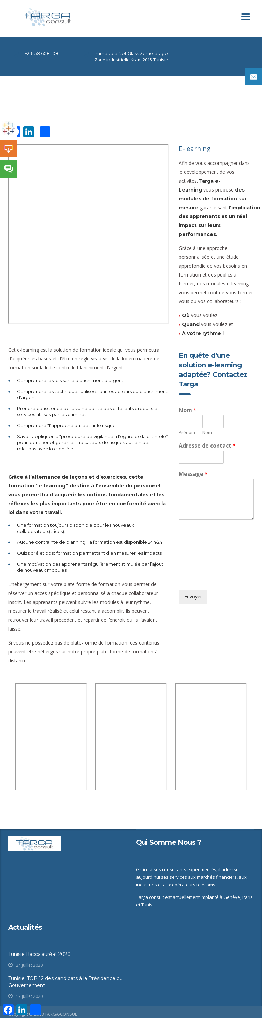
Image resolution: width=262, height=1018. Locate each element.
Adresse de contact (207, 445)
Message (193, 474)
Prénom (187, 432)
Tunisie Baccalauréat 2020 (39, 954)
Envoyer (193, 596)
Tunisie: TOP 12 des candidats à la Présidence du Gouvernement (65, 981)
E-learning (194, 148)
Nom (187, 410)
